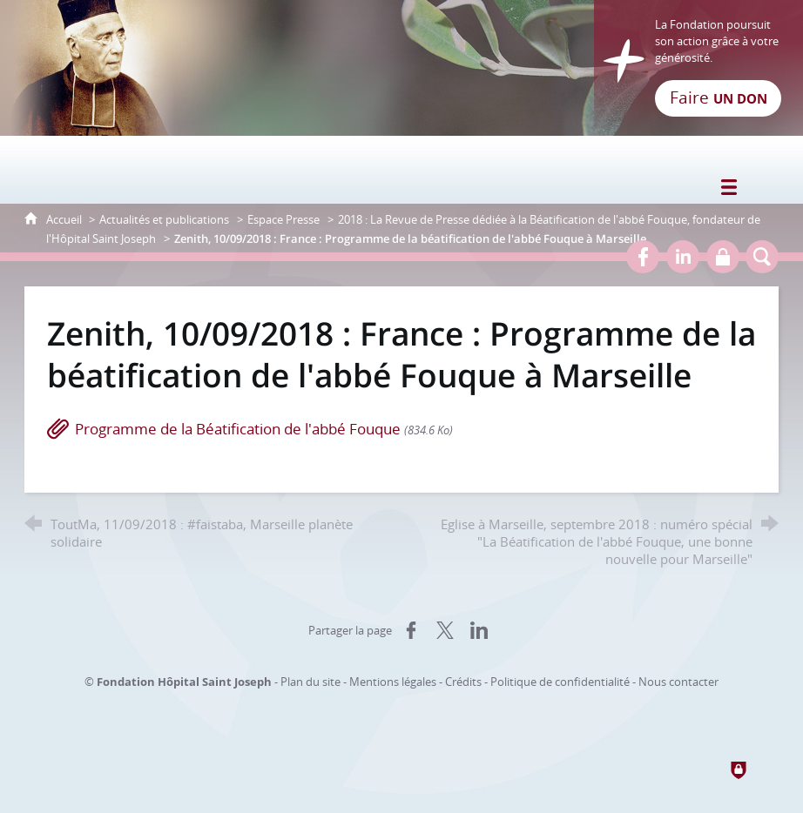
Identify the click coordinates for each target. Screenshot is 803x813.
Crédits (463, 681)
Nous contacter (678, 681)
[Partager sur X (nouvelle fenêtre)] (445, 630)
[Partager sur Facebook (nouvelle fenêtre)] (411, 630)
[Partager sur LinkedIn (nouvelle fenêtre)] (479, 630)
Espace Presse (283, 219)
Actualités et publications (164, 219)
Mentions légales (392, 681)
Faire (718, 97)
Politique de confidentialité (560, 681)
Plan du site (310, 681)
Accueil (65, 219)
